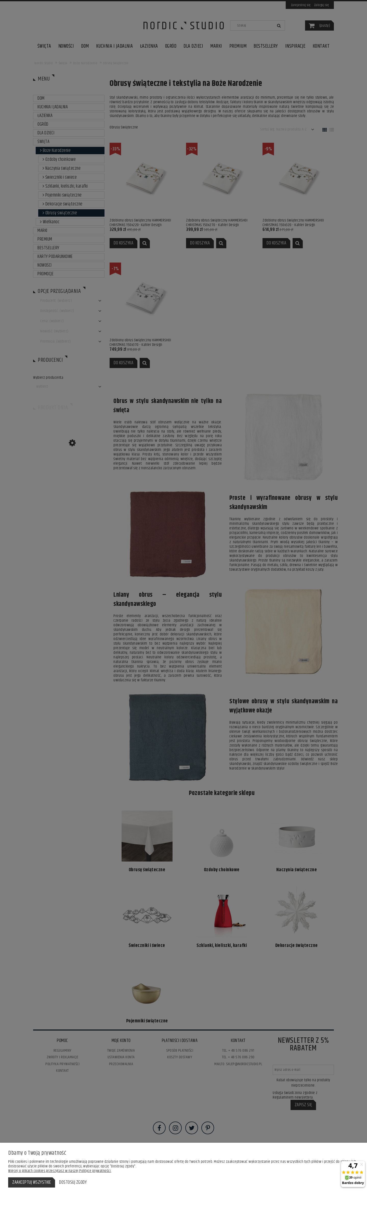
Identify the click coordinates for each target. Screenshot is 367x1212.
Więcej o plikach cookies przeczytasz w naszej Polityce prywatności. (59, 1171)
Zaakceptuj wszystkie (31, 1182)
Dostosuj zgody (73, 1182)
